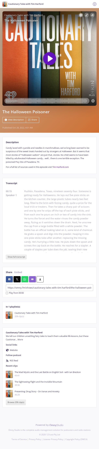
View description (14, 119)
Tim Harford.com (60, 167)
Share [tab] (9, 272)
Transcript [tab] (11, 183)
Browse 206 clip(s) (16, 402)
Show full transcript (16, 256)
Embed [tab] (18, 272)
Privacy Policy (35, 439)
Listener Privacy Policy (53, 439)
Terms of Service (19, 439)
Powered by (49, 424)
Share (32, 119)
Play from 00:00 (15, 293)
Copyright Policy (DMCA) (76, 439)
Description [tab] (12, 142)
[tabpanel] (49, 157)
